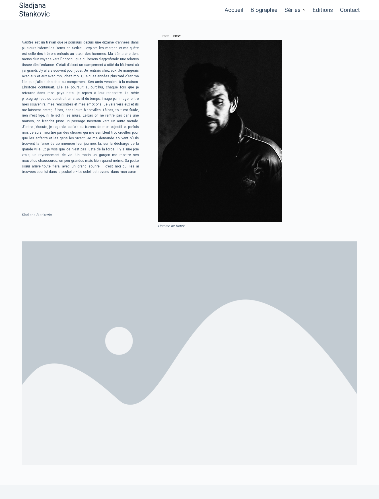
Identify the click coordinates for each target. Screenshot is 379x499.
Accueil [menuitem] (233, 10)
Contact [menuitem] (350, 10)
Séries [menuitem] (296, 10)
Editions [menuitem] (322, 10)
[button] (165, 36)
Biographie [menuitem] (263, 10)
